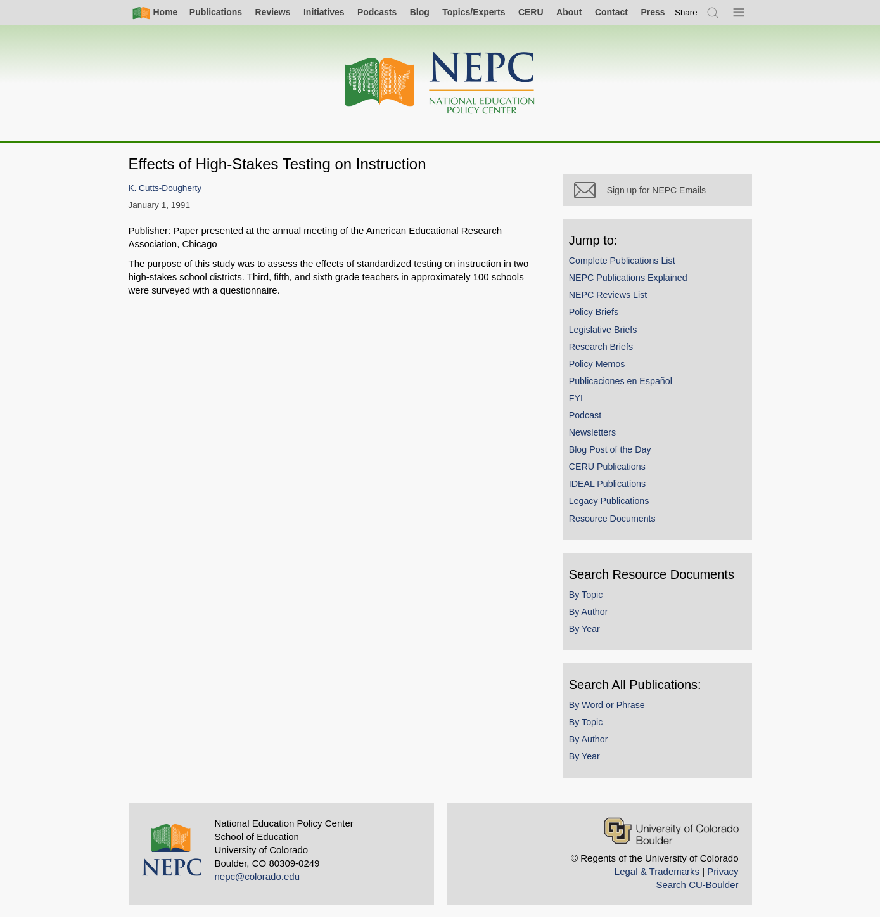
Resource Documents (618, 524)
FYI (582, 403)
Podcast (591, 420)
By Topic (592, 600)
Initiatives (324, 12)
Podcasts (377, 12)
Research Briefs (607, 352)
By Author (594, 617)
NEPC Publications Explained (634, 283)
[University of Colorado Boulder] (671, 836)
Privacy (722, 876)
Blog (420, 12)
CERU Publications (613, 472)
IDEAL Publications (613, 489)
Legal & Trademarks (657, 876)
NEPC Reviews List (614, 300)
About (569, 12)
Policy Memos (603, 369)
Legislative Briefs (609, 335)
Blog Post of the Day (616, 454)
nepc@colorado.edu (257, 881)
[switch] (686, 12)
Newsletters (598, 437)
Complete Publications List (628, 266)
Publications (215, 12)
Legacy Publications (615, 506)
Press (653, 12)
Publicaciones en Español (626, 386)
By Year (590, 634)
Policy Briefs (599, 318)
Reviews (272, 12)
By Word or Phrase (613, 710)
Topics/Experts (473, 12)
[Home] (440, 83)
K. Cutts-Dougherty (165, 188)
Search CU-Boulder (697, 889)
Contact (611, 12)
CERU (531, 12)
